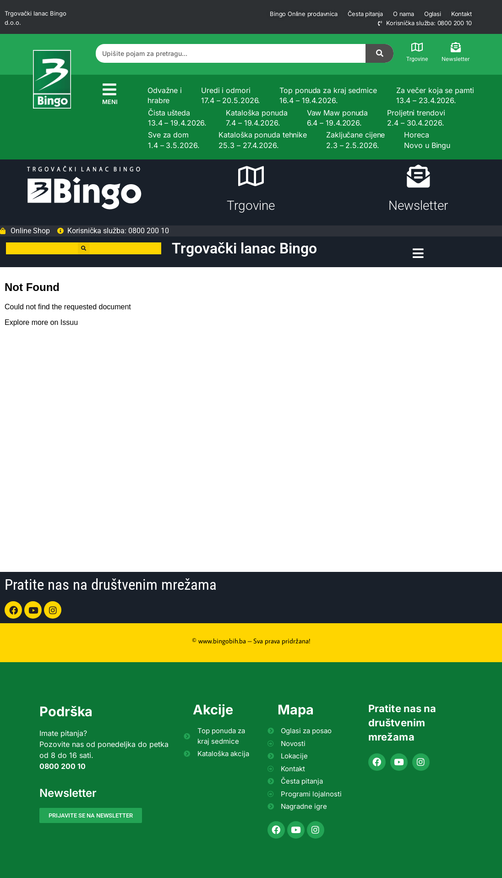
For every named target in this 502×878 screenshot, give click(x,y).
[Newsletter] (456, 47)
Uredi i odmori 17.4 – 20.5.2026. (230, 95)
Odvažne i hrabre (164, 95)
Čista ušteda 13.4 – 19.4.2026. (177, 117)
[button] (84, 248)
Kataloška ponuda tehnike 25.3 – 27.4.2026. (262, 139)
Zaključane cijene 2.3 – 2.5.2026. (355, 139)
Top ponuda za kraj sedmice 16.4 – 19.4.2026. (327, 95)
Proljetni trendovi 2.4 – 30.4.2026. (416, 117)
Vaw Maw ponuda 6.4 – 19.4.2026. (337, 117)
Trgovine (417, 59)
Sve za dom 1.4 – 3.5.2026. (174, 139)
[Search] (380, 53)
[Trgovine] (417, 47)
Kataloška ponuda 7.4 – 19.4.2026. (256, 117)
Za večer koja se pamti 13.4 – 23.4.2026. (435, 95)
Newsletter (456, 58)
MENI (110, 101)
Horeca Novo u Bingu (427, 139)
